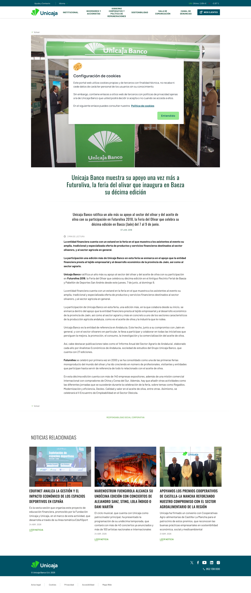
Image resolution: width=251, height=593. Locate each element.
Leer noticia (36, 529)
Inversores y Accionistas (93, 12)
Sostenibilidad (139, 12)
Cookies (52, 584)
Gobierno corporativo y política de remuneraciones (116, 12)
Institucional (70, 12)
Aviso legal (36, 584)
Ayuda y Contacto (42, 3)
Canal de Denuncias (186, 12)
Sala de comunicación (162, 12)
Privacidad (69, 584)
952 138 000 (211, 569)
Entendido (168, 115)
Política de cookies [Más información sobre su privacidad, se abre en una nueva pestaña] (142, 106)
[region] (126, 91)
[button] (35, 32)
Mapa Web (107, 584)
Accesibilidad (88, 584)
